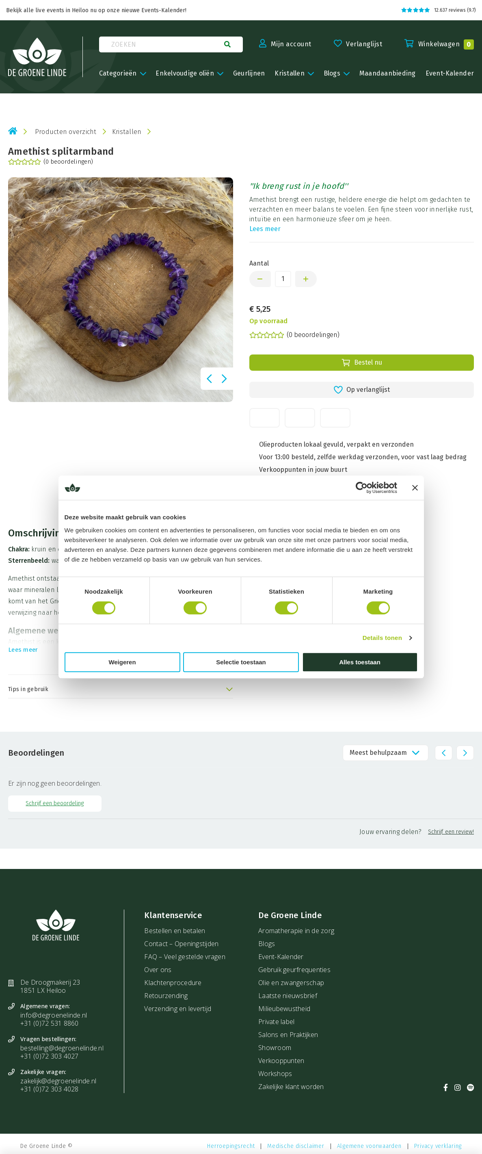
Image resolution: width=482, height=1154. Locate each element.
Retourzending (166, 995)
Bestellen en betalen (174, 930)
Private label (276, 1021)
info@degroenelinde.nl (53, 1015)
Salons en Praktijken (288, 1034)
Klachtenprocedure (172, 982)
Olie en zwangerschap (291, 982)
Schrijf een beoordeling (55, 803)
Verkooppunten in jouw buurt (303, 469)
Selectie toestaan (241, 662)
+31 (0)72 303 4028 (49, 1089)
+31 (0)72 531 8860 (49, 1023)
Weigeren (122, 662)
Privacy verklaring (438, 1146)
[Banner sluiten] (415, 488)
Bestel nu (361, 362)
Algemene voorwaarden (369, 1146)
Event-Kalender (281, 956)
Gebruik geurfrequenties (294, 969)
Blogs (266, 943)
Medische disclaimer (295, 1146)
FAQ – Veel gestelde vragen (184, 956)
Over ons (157, 969)
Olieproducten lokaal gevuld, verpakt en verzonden (336, 444)
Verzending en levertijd (177, 1008)
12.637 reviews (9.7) (438, 10)
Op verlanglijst (361, 390)
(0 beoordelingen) (50, 162)
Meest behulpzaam (378, 752)
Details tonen (382, 637)
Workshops (275, 1073)
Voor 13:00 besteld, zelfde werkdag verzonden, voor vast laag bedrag (363, 457)
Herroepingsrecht (231, 1146)
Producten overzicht (66, 132)
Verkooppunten (281, 1060)
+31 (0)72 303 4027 (49, 1056)
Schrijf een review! (451, 831)
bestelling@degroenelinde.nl (62, 1048)
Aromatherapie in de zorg (296, 930)
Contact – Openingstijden (181, 943)
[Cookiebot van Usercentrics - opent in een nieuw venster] (361, 488)
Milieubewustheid (284, 1008)
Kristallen (127, 132)
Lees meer (265, 229)
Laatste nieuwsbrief (287, 995)
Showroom (274, 1047)
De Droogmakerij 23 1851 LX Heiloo (50, 986)
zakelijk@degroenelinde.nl (58, 1080)
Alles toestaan (359, 662)
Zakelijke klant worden (291, 1086)
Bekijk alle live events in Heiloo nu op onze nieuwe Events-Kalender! (96, 10)
